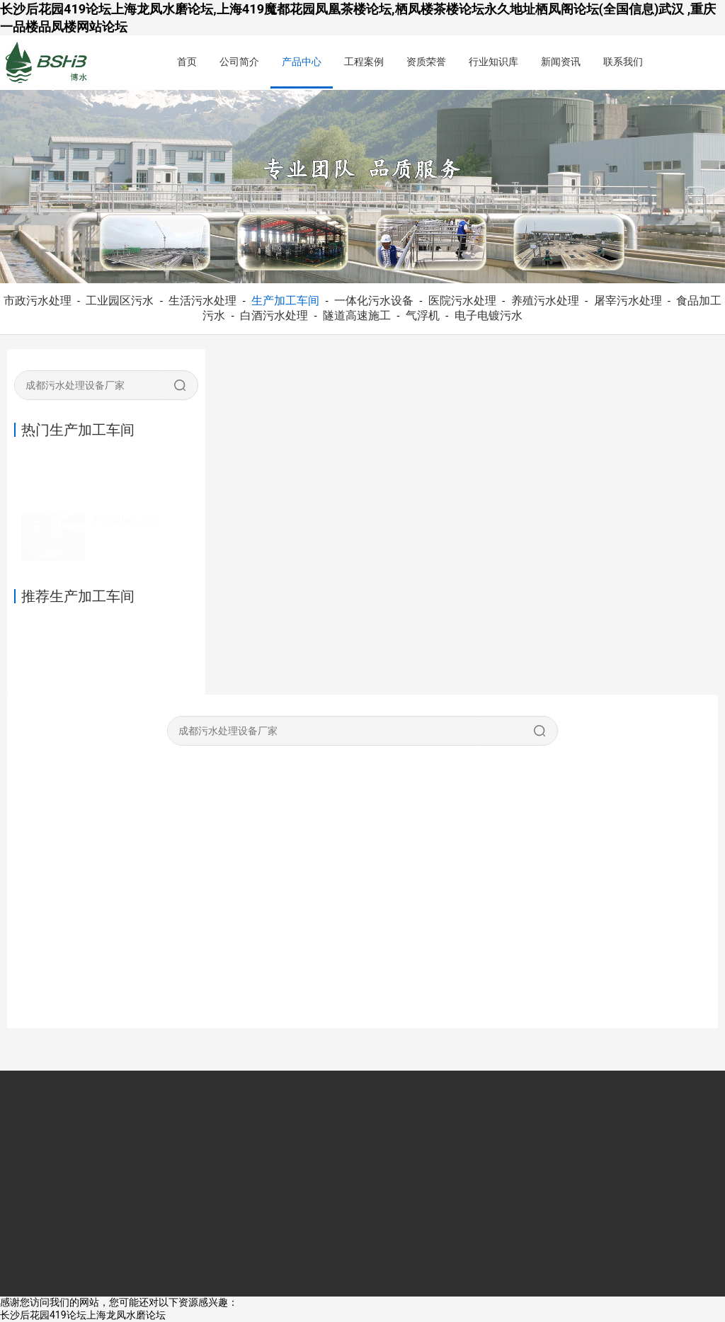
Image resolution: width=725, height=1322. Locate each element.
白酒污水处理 (274, 315)
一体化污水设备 (373, 300)
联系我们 (623, 61)
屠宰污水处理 (628, 300)
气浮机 (423, 315)
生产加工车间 (285, 300)
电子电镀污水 (489, 315)
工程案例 (364, 61)
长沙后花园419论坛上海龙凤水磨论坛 (83, 1315)
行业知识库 (493, 61)
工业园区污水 (120, 300)
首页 (187, 61)
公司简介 (239, 61)
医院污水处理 (462, 300)
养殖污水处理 (545, 300)
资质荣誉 (426, 61)
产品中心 (301, 61)
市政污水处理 (38, 300)
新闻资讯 (561, 61)
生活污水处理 (202, 300)
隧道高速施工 (357, 315)
